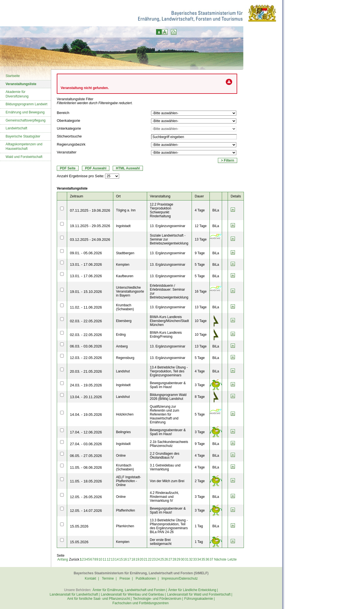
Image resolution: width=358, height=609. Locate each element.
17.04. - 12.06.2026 (86, 432)
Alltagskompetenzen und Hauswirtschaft (24, 146)
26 (166, 559)
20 (141, 559)
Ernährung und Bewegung (25, 112)
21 (145, 559)
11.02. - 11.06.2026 (86, 307)
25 (162, 559)
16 (125, 559)
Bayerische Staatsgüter (23, 136)
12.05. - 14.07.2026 (86, 510)
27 (170, 559)
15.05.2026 (79, 526)
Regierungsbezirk (71, 144)
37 (211, 559)
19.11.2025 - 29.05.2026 (90, 226)
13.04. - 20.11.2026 (86, 397)
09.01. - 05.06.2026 (86, 253)
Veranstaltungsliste (21, 84)
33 (195, 559)
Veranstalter (66, 152)
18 (133, 559)
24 (158, 559)
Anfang (62, 559)
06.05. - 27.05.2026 (86, 456)
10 (100, 559)
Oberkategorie (68, 120)
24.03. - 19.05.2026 (86, 385)
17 (129, 559)
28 (174, 559)
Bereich (63, 113)
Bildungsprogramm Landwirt (26, 104)
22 (150, 559)
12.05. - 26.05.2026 (86, 497)
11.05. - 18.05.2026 (86, 481)
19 (137, 559)
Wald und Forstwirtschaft (24, 157)
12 (108, 559)
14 (117, 559)
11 (104, 559)
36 (207, 559)
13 (112, 559)
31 (187, 559)
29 (178, 559)
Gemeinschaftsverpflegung (26, 120)
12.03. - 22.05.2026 (86, 358)
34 (199, 559)
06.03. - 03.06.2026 (86, 346)
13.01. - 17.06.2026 (86, 264)
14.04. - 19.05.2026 (86, 414)
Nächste (220, 559)
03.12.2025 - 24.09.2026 (90, 239)
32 (191, 559)
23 (154, 559)
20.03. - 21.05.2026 (86, 371)
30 (182, 559)
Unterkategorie (69, 128)
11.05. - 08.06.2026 (86, 467)
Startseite (13, 76)
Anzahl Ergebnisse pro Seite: (80, 176)
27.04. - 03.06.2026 (86, 444)
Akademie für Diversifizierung (17, 94)
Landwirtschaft (16, 128)
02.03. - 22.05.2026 (86, 321)
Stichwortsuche (69, 136)
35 (203, 559)
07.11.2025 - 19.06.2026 (90, 210)
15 (121, 559)
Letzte (232, 559)
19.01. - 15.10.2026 (86, 292)
